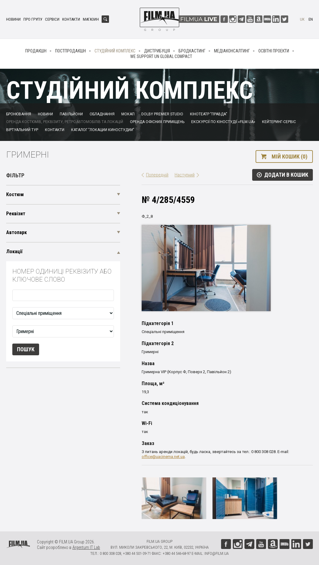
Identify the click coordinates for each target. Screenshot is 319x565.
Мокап (128, 114)
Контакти (71, 19)
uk (302, 19)
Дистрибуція (157, 50)
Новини (13, 19)
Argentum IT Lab (86, 547)
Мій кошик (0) (289, 156)
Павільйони (71, 114)
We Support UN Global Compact (161, 56)
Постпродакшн (70, 50)
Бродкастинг (192, 50)
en (311, 19)
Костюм (15, 194)
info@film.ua (216, 553)
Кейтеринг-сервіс (279, 122)
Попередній (157, 175)
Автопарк (16, 232)
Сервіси (52, 19)
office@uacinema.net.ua (163, 456)
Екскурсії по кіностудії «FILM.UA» (223, 122)
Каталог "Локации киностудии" (102, 130)
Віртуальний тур (22, 130)
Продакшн (35, 50)
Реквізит (15, 214)
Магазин (91, 19)
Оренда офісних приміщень (157, 122)
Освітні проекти (273, 50)
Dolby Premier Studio (162, 114)
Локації (14, 251)
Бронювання (18, 114)
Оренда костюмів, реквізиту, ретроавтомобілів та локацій (64, 122)
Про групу (32, 19)
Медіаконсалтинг (232, 50)
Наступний (185, 175)
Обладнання (102, 114)
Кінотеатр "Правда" (208, 114)
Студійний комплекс (115, 50)
